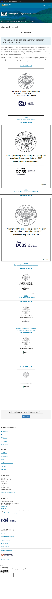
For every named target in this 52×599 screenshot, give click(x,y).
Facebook (4, 431)
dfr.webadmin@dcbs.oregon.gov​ (9, 512)
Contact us (4, 506)
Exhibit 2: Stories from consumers (26, 330)
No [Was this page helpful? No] (28, 416)
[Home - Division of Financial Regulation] (2, 21)
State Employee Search (7, 536)
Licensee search (5, 456)
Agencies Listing (5, 540)
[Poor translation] (6, 571)
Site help (3, 469)
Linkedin (4, 441)
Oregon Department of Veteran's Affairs (7, 554)
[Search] (44, 5)
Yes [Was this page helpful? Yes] (24, 416)
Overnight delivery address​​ (8, 492)
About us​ (3, 508)
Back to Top (5, 559)
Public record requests (7, 463)
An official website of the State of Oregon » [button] (13, 1)
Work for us (4, 453)
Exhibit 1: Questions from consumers (26, 328)
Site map (3, 466)
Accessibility (4, 543)
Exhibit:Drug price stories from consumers (26, 118)
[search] (44, 5)
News (2, 459)
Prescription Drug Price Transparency (14, 21)
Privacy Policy (5, 546)
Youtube (4, 438)
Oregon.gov (4, 533)
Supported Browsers (6, 550)
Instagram (4, 444)
